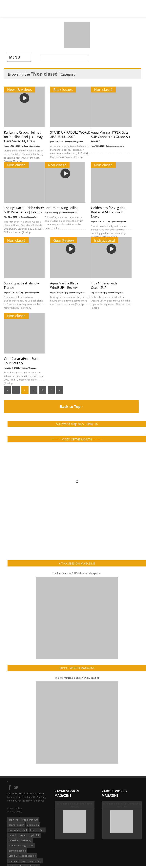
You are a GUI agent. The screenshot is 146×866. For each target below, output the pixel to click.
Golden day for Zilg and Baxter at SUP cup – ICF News (108, 212)
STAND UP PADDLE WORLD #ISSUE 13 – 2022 (70, 134)
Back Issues (63, 89)
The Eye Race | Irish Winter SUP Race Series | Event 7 (24, 210)
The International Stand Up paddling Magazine (121, 805)
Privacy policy (14, 811)
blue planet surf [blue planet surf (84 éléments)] (29, 819)
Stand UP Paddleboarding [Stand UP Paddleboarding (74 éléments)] (22, 855)
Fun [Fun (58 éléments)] (42, 829)
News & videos (19, 89)
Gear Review (63, 240)
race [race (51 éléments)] (31, 845)
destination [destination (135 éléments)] (33, 824)
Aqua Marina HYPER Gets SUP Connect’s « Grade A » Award (110, 136)
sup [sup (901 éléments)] (24, 860)
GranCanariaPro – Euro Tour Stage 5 (21, 360)
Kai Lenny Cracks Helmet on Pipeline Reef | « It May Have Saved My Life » (23, 136)
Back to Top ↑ (71, 406)
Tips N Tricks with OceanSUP (104, 285)
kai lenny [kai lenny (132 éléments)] (26, 840)
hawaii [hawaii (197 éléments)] (12, 835)
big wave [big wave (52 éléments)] (13, 819)
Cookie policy (14, 808)
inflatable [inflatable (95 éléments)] (13, 840)
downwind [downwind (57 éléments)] (14, 829)
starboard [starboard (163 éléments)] (14, 860)
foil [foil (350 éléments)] (25, 829)
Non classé (103, 89)
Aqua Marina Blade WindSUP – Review (64, 285)
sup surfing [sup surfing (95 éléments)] (35, 860)
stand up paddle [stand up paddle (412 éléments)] (17, 850)
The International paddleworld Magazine (77, 677)
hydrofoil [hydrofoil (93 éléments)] (34, 835)
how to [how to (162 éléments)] (22, 835)
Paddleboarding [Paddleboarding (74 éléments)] (17, 845)
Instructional (104, 240)
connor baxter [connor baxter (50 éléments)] (16, 824)
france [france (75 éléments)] (33, 829)
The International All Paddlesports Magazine (76, 573)
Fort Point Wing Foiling (61, 208)
